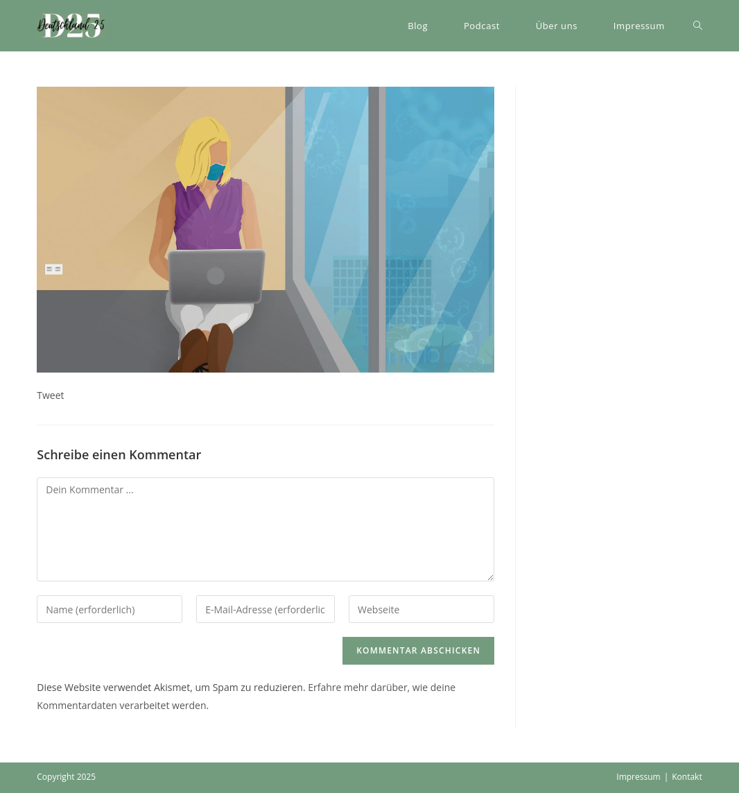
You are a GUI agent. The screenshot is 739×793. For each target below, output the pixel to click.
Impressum (638, 777)
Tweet (50, 395)
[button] (71, 25)
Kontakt (687, 777)
